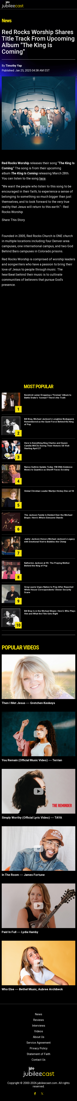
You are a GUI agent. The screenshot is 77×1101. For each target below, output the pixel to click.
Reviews (38, 1020)
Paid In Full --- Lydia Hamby (20, 932)
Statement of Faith (38, 1054)
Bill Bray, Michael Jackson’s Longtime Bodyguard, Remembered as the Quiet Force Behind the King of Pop (49, 422)
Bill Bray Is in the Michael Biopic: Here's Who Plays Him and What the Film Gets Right (49, 612)
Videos (38, 1031)
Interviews (38, 1025)
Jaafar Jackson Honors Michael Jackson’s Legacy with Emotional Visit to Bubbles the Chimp (49, 540)
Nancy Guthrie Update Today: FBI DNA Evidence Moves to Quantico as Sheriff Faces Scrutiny (48, 468)
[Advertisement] (38, 366)
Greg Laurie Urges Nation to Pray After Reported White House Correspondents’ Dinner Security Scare (48, 590)
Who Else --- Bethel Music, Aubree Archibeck (32, 989)
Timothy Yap (14, 65)
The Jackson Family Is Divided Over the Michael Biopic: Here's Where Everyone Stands (48, 516)
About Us (38, 1037)
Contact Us (38, 1059)
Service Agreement (38, 1042)
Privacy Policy (38, 1048)
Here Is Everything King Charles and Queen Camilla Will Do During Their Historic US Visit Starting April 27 (46, 446)
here (42, 178)
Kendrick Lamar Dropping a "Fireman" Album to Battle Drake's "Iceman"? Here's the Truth (47, 396)
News (38, 1014)
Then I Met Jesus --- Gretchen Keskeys (28, 703)
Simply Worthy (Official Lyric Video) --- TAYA (32, 817)
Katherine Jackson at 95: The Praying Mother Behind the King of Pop (47, 564)
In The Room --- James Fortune (23, 875)
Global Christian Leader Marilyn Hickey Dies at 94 (49, 491)
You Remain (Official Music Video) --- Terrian (32, 760)
